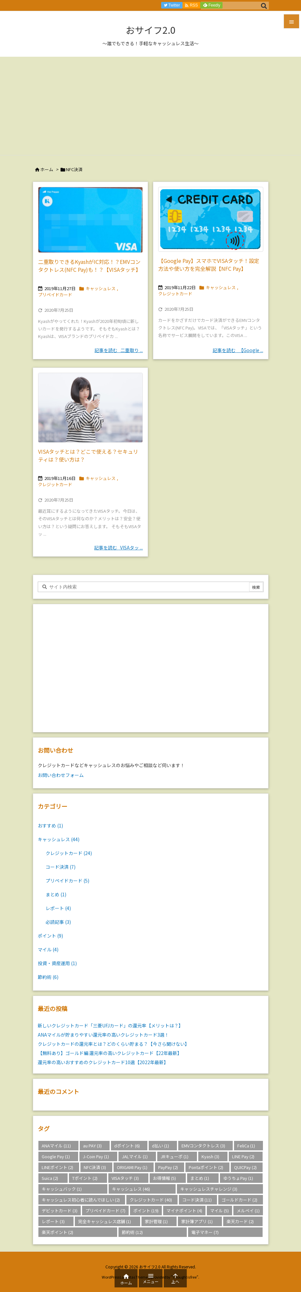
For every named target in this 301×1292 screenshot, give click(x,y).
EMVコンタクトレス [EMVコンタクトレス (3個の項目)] (203, 1146)
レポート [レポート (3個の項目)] (53, 1221)
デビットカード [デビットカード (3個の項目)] (59, 1210)
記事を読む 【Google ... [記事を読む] (238, 350)
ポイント (50, 935)
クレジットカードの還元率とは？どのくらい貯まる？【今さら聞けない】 (113, 1044)
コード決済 (60, 867)
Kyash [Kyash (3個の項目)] (210, 1156)
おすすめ (50, 825)
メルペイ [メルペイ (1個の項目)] (248, 1210)
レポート (58, 908)
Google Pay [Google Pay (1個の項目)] (56, 1156)
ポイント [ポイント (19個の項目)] (146, 1210)
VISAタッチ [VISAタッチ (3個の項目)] (125, 1178)
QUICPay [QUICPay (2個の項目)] (245, 1167)
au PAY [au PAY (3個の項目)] (92, 1146)
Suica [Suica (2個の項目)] (50, 1178)
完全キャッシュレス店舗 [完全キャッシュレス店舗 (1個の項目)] (104, 1221)
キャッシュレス (101, 288)
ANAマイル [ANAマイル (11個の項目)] (56, 1146)
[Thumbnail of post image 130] (90, 408)
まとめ (56, 894)
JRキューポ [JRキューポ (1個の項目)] (174, 1156)
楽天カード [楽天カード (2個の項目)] (240, 1221)
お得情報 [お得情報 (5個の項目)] (164, 1178)
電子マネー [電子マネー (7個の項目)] (205, 1232)
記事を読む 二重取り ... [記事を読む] (119, 350)
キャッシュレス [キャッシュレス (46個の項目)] (131, 1189)
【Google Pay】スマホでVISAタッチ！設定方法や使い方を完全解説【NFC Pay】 (208, 264)
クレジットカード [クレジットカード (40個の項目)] (151, 1200)
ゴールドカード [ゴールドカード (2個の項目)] (239, 1200)
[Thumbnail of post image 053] (210, 219)
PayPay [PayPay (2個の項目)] (168, 1167)
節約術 (48, 977)
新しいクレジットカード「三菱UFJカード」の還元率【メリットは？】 (110, 1025)
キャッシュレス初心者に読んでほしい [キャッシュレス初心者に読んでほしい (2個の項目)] (81, 1200)
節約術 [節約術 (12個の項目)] (132, 1232)
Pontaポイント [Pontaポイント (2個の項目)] (206, 1167)
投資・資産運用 (57, 963)
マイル (48, 949)
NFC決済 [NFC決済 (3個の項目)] (95, 1167)
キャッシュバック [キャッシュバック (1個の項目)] (62, 1189)
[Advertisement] (150, 106)
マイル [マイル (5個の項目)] (219, 1210)
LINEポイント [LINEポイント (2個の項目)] (57, 1167)
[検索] (264, 6)
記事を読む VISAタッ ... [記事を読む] (118, 547)
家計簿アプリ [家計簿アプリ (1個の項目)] (197, 1221)
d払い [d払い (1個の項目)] (160, 1146)
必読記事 (58, 922)
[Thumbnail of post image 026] (90, 220)
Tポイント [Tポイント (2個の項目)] (84, 1178)
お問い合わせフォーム (61, 775)
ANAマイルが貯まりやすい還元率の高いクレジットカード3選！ (103, 1034)
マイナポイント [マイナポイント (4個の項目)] (184, 1210)
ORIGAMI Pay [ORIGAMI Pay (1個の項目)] (132, 1167)
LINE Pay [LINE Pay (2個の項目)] (243, 1156)
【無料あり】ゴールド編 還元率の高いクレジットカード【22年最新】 (110, 1053)
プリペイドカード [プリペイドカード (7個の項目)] (105, 1210)
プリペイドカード (55, 294)
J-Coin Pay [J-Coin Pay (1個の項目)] (96, 1156)
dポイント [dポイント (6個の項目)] (127, 1146)
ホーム (46, 169)
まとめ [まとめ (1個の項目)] (199, 1178)
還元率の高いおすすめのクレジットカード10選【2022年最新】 (103, 1062)
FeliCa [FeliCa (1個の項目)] (246, 1146)
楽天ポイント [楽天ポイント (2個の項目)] (57, 1232)
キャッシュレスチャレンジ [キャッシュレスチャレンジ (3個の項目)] (208, 1189)
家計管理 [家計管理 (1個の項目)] (156, 1221)
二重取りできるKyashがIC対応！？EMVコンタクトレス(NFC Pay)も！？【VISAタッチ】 (89, 265)
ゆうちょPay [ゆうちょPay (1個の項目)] (238, 1178)
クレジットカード (175, 293)
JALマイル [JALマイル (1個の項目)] (135, 1156)
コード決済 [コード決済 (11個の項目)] (197, 1200)
